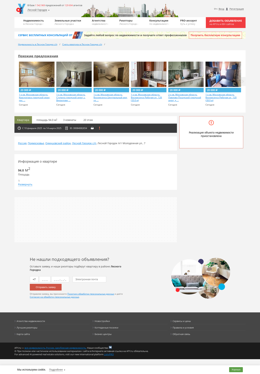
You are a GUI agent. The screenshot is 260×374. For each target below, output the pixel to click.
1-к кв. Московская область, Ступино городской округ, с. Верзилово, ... (71, 97)
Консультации (159, 22)
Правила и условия (183, 327)
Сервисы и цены (182, 321)
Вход (221, 8)
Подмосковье (36, 143)
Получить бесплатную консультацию (215, 35)
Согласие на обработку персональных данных (54, 296)
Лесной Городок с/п (84, 143)
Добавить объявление (225, 22)
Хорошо (236, 369)
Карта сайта (23, 334)
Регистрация (236, 8)
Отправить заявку (46, 287)
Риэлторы (128, 22)
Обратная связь (181, 334)
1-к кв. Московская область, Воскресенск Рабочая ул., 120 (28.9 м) (221, 97)
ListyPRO (109, 354)
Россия (22, 143)
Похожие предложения (38, 56)
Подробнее (56, 369)
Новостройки (102, 321)
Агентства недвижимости (31, 321)
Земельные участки (68, 22)
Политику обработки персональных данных (90, 293)
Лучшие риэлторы (27, 327)
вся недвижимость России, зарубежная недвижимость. (55, 347)
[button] (243, 81)
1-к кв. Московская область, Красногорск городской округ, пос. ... (34, 97)
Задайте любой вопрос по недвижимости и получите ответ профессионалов (135, 35)
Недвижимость (33, 22)
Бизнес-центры (103, 334)
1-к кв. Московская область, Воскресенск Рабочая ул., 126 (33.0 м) (146, 97)
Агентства (100, 22)
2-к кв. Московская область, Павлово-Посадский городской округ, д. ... (184, 97)
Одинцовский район (58, 143)
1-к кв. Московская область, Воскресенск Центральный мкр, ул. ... (110, 97)
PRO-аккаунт (188, 22)
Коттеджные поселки (106, 327)
